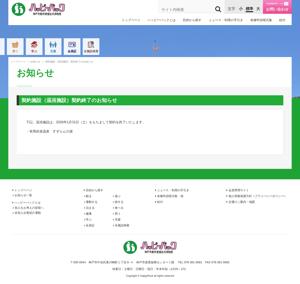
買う (178, 51)
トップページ (131, 20)
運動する (84, 51)
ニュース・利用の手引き (226, 20)
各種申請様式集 (261, 20)
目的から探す (192, 20)
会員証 (235, 51)
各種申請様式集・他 (170, 196)
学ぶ (197, 51)
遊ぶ (65, 51)
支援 (216, 51)
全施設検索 (254, 51)
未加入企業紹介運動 (28, 212)
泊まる (121, 51)
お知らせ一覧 (23, 195)
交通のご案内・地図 (242, 202)
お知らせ (35, 61)
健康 (159, 51)
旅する (102, 51)
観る (46, 51)
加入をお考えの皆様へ (29, 207)
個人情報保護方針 (258, 196)
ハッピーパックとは (162, 20)
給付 (282, 20)
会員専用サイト (239, 190)
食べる (140, 51)
